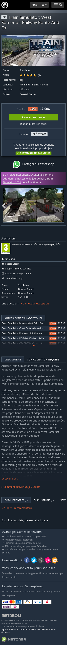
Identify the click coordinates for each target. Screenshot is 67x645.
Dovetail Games (28, 94)
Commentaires (16, 500)
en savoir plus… (10, 478)
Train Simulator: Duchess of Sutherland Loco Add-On (30, 333)
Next (63, 205)
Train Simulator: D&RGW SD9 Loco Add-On (24, 338)
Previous (3, 205)
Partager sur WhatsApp (33, 164)
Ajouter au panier (33, 117)
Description (12, 359)
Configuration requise (43, 359)
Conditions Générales (30, 629)
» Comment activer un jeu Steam (20, 486)
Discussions (44, 500)
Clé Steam (25, 89)
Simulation (25, 70)
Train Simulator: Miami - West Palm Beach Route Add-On (32, 323)
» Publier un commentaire (17, 508)
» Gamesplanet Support (35, 303)
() (35, 4)
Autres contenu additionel (23, 318)
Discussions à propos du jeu (33, 148)
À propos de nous (9, 629)
